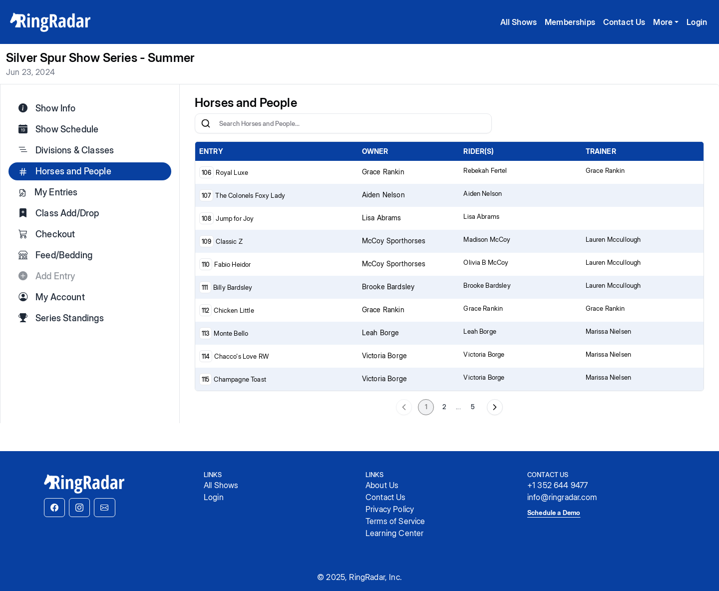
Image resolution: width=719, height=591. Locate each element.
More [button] (663, 22)
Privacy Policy (389, 509)
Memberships (570, 22)
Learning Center (394, 533)
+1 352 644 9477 (557, 485)
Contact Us (624, 22)
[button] (54, 507)
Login (697, 22)
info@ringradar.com (562, 497)
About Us (381, 485)
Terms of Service (395, 521)
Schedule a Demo (553, 513)
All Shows (518, 22)
